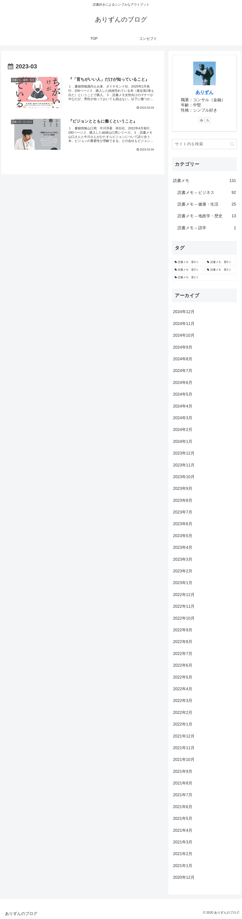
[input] (204, 144)
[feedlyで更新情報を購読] (201, 120)
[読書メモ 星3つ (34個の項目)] (188, 270)
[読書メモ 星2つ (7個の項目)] (220, 270)
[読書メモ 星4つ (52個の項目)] (188, 262)
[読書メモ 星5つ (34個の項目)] (220, 262)
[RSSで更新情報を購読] (208, 120)
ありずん (204, 92)
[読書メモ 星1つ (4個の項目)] (205, 277)
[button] (232, 144)
